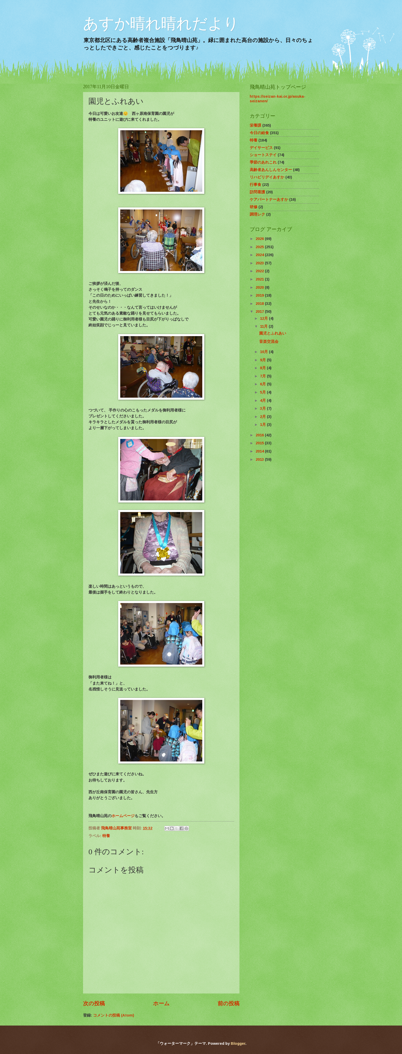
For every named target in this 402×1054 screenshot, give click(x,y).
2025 (260, 247)
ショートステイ (263, 155)
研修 (253, 207)
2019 (260, 295)
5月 (263, 392)
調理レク (257, 214)
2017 (260, 311)
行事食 (255, 185)
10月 (264, 352)
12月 (264, 318)
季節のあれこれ (263, 162)
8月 (263, 368)
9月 (263, 360)
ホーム (161, 1003)
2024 (260, 255)
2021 (260, 279)
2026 (260, 239)
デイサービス (261, 148)
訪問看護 (257, 192)
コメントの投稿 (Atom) (113, 1015)
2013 (260, 459)
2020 (260, 287)
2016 (260, 435)
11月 (264, 326)
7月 (263, 376)
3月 (263, 408)
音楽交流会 (268, 341)
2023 (260, 263)
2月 (263, 417)
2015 (260, 443)
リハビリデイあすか (267, 177)
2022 (260, 271)
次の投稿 (94, 1003)
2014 (260, 451)
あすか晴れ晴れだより (161, 23)
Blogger (238, 1043)
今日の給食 (259, 133)
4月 (263, 400)
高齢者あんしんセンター (271, 170)
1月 (263, 425)
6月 (263, 384)
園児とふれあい (272, 333)
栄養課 (255, 125)
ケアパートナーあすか (269, 199)
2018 (260, 304)
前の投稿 (228, 1003)
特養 (106, 836)
